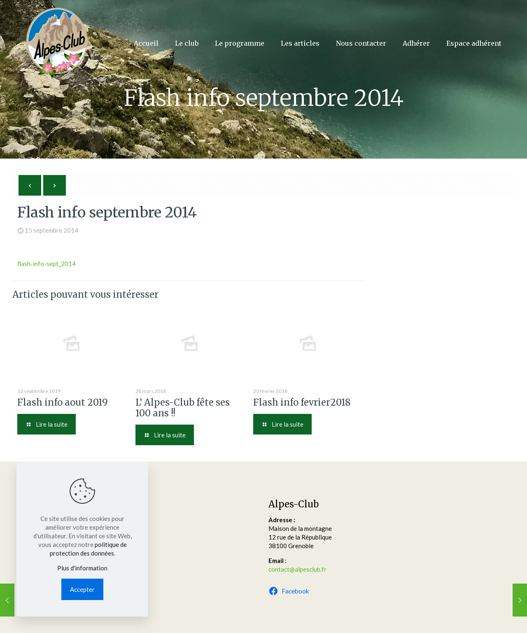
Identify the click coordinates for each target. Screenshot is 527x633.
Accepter (82, 589)
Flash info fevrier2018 (302, 402)
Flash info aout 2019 (62, 402)
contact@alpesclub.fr (297, 569)
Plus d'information (82, 568)
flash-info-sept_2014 (46, 263)
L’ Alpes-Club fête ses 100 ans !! (182, 408)
